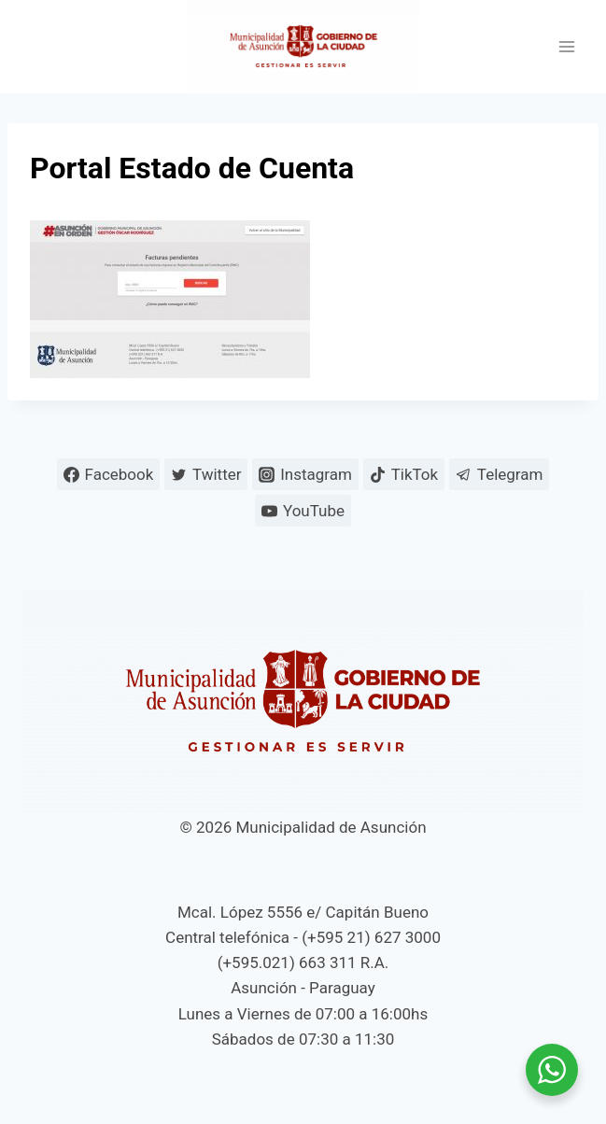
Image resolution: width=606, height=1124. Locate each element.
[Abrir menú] (566, 47)
